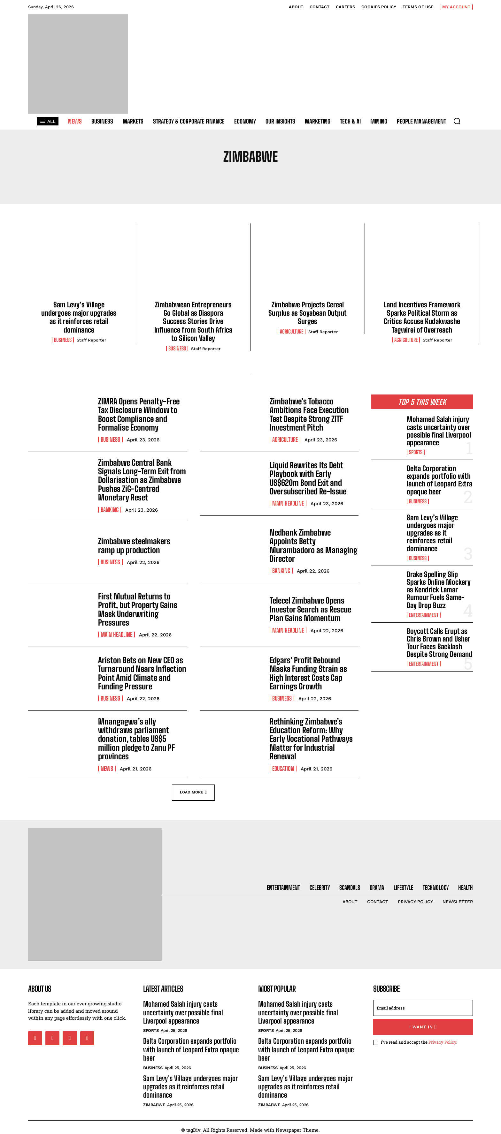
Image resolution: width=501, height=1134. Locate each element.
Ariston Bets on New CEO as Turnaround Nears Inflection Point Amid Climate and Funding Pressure (140, 671)
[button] (457, 121)
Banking (110, 508)
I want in (423, 1022)
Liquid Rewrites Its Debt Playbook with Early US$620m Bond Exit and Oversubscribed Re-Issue (308, 478)
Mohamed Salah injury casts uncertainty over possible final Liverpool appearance (439, 431)
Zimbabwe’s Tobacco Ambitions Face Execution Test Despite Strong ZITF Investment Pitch (308, 414)
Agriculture (291, 331)
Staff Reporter (91, 340)
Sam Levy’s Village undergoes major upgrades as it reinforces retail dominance (78, 317)
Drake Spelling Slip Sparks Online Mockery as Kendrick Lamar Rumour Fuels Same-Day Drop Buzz (439, 590)
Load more (193, 787)
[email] (423, 1003)
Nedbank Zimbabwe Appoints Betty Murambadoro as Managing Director (314, 544)
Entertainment (423, 615)
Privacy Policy (442, 1037)
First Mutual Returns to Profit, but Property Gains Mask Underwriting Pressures (135, 607)
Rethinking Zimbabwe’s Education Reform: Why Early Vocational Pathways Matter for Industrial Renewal (313, 735)
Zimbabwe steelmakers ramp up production (142, 543)
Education (283, 760)
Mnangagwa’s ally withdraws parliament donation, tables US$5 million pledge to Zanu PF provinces (142, 735)
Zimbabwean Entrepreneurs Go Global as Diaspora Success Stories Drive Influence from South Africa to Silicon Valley (193, 321)
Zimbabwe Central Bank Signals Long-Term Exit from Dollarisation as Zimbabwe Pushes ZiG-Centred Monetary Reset (140, 479)
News (107, 760)
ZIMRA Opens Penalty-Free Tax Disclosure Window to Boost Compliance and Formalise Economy (137, 414)
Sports (415, 452)
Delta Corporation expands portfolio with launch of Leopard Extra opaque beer (439, 480)
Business (63, 339)
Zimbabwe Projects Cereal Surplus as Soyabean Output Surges (307, 313)
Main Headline (288, 503)
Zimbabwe (154, 1099)
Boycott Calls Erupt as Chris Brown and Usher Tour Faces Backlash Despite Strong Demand (439, 643)
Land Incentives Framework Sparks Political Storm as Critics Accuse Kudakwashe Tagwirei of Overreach (422, 317)
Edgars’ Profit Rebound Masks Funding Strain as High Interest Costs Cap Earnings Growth (307, 671)
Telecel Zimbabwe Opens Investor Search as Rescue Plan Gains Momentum (309, 608)
